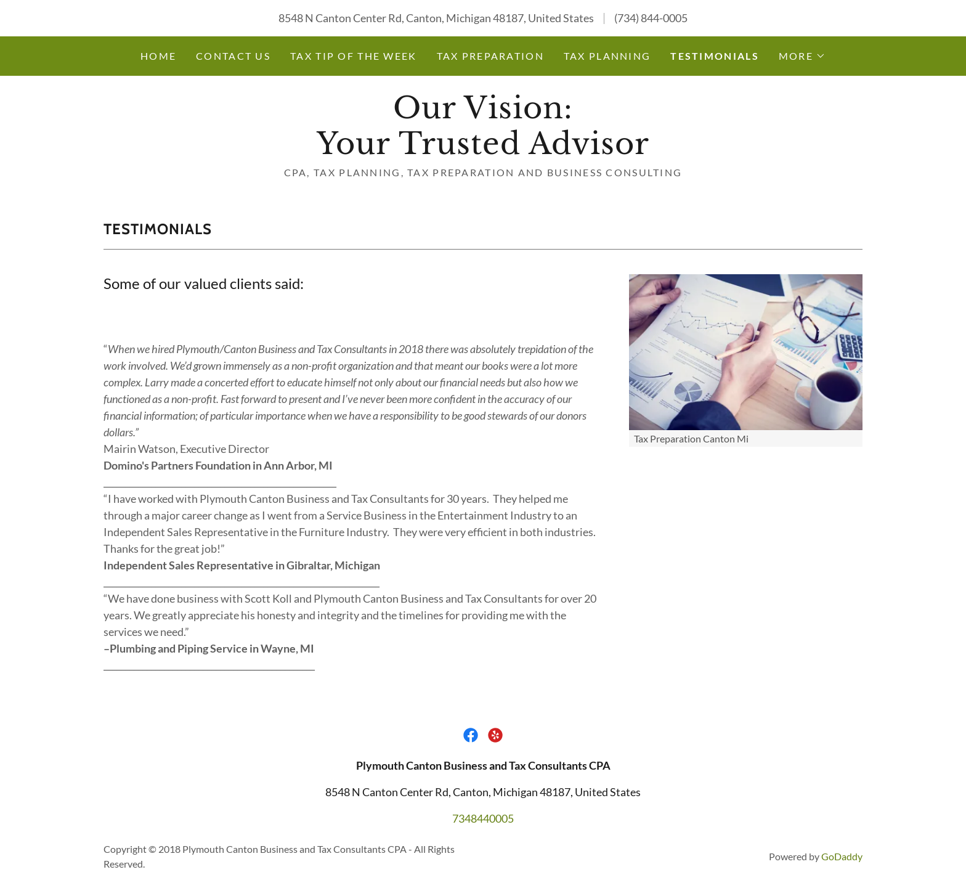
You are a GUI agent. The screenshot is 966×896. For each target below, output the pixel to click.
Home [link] (158, 56)
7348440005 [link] (483, 818)
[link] (483, 150)
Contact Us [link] (233, 56)
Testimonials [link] (714, 56)
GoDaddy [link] (841, 856)
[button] (802, 56)
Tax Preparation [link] (490, 56)
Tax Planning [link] (607, 56)
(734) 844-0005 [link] (651, 18)
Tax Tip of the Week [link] (353, 56)
